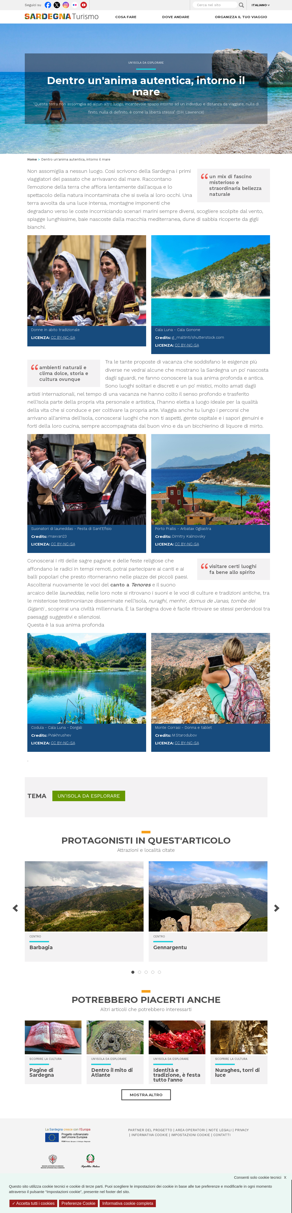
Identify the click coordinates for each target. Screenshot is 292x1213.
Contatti (221, 1135)
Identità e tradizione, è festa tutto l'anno (176, 1075)
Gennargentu (170, 947)
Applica (241, 5)
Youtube (83, 4)
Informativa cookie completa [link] (127, 1203)
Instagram (66, 4)
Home (32, 159)
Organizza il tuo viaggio (241, 17)
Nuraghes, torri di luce (237, 1072)
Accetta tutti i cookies (33, 1203)
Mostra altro (146, 1094)
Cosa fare (125, 17)
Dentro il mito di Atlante (112, 1072)
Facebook (48, 4)
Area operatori (190, 1130)
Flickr (75, 4)
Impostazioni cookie (190, 1135)
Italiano (259, 5)
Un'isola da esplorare (146, 62)
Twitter (57, 4)
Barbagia (41, 947)
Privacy (242, 1130)
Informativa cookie (149, 1135)
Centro (35, 936)
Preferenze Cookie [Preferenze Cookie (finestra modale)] (79, 1203)
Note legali (219, 1130)
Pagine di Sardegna (41, 1072)
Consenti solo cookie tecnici (262, 1177)
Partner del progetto (150, 1130)
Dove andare (175, 17)
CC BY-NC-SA (63, 337)
